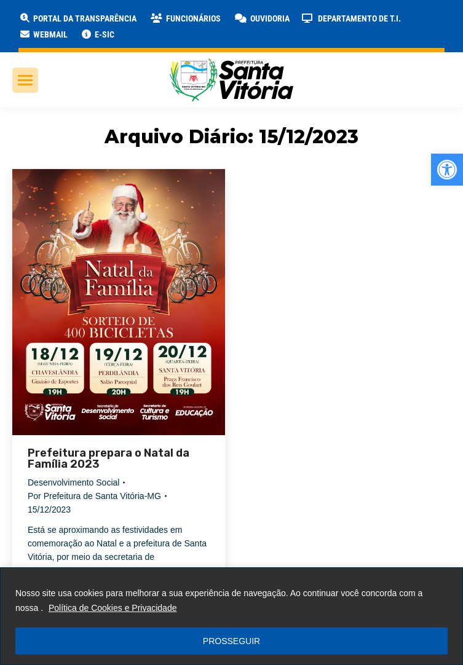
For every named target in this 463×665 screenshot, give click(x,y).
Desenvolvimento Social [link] (73, 482)
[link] (447, 170)
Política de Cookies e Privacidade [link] (113, 608)
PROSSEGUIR (231, 641)
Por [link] (94, 496)
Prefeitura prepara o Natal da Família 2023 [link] (108, 458)
